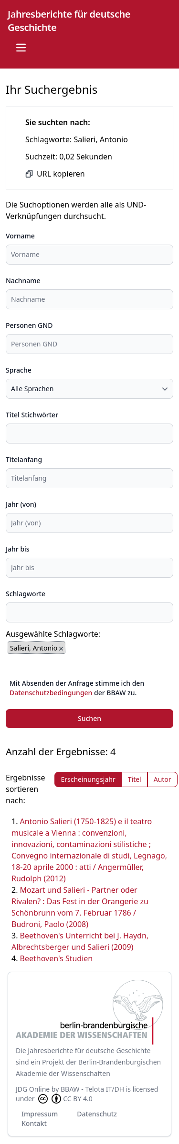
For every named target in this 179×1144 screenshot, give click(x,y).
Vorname (20, 235)
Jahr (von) (21, 504)
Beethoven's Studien (56, 958)
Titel (134, 779)
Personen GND (29, 325)
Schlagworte (25, 593)
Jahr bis (18, 548)
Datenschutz (97, 1113)
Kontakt (34, 1123)
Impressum (39, 1113)
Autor (162, 779)
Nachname (23, 280)
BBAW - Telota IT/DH (92, 1089)
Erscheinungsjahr (88, 779)
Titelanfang (24, 459)
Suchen (89, 718)
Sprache (19, 370)
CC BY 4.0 (64, 1099)
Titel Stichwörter (32, 414)
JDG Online (33, 1089)
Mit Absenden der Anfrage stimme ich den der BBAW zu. (77, 688)
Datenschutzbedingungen (51, 692)
